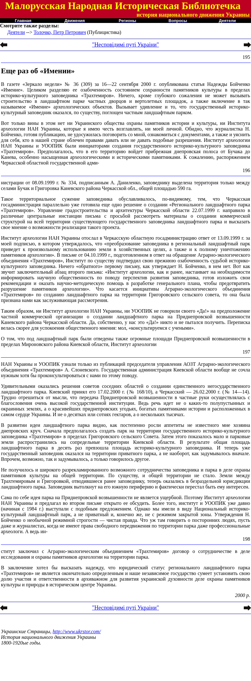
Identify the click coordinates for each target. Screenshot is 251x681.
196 (246, 170)
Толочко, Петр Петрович (60, 32)
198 (246, 539)
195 (246, 57)
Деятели (16, 32)
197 (246, 351)
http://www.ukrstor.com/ (77, 631)
